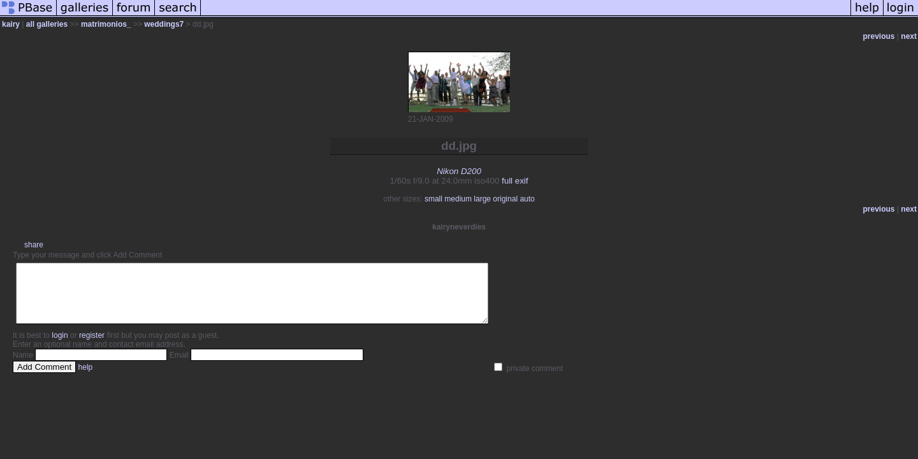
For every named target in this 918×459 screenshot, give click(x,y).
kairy (11, 24)
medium (458, 198)
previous (879, 36)
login (60, 346)
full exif (515, 181)
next (909, 36)
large (482, 198)
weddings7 (164, 24)
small (433, 198)
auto (527, 198)
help (85, 378)
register (92, 346)
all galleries (47, 24)
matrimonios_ (106, 24)
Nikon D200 (459, 171)
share (33, 244)
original (505, 198)
